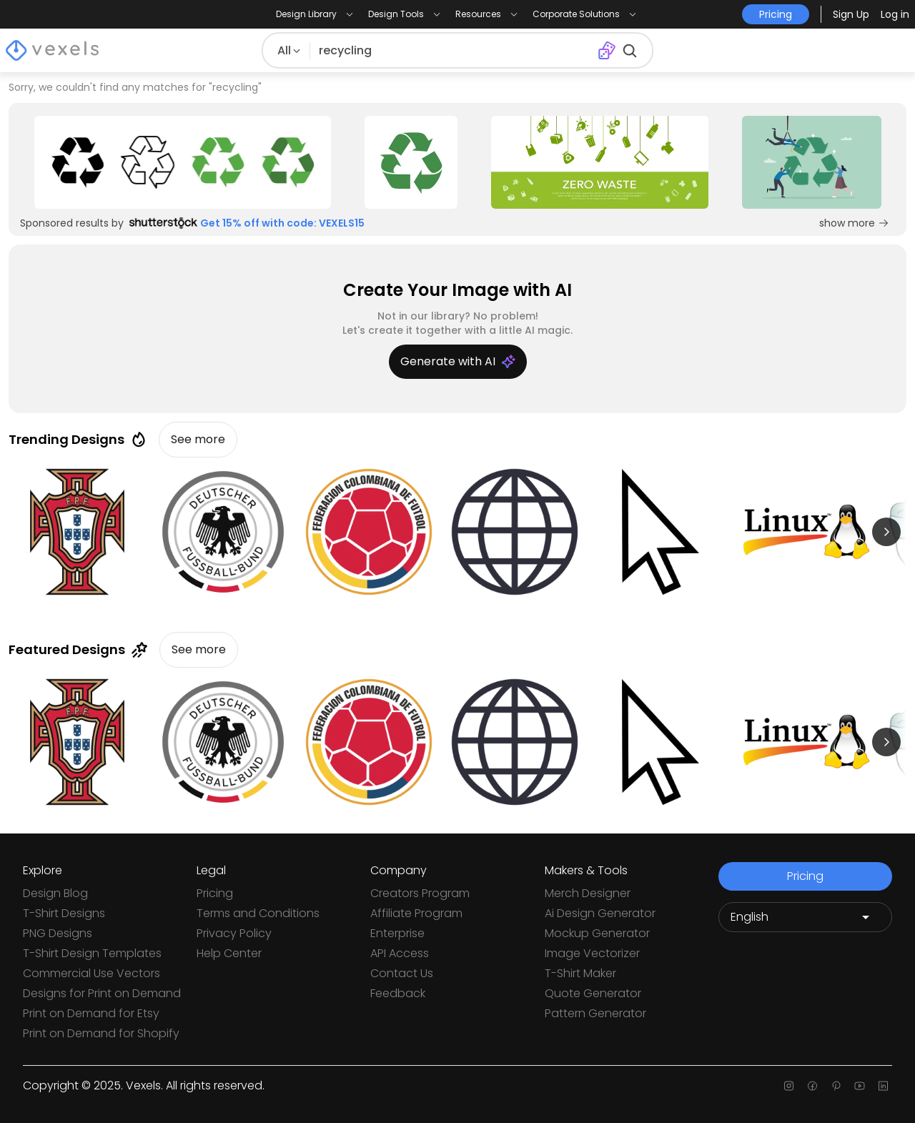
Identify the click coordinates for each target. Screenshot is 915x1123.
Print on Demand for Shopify (101, 1033)
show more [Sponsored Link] (854, 223)
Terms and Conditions (258, 913)
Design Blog (55, 893)
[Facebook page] (812, 1086)
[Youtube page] (860, 1086)
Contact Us (401, 973)
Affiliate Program (416, 913)
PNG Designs (57, 933)
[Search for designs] (451, 50)
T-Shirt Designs (64, 913)
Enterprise (397, 933)
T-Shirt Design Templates (92, 953)
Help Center (229, 953)
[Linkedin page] (883, 1086)
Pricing (215, 893)
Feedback (397, 993)
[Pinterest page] (836, 1086)
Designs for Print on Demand (102, 993)
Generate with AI (457, 361)
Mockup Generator (597, 933)
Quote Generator (593, 993)
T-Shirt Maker (580, 973)
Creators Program (420, 893)
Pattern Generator (595, 1013)
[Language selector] (805, 917)
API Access (399, 953)
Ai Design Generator (600, 913)
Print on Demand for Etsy (91, 1013)
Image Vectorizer (592, 953)
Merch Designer (587, 893)
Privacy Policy (234, 933)
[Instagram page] (789, 1086)
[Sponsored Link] (182, 162)
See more (198, 439)
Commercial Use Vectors (91, 973)
